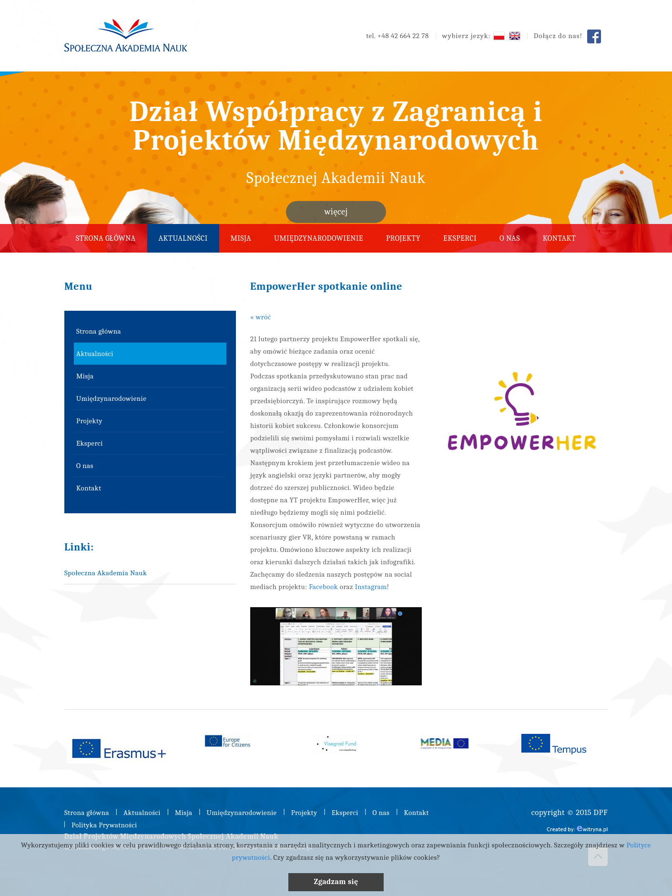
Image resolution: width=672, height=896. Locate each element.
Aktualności (183, 238)
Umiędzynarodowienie (318, 238)
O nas (509, 238)
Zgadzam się (336, 881)
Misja (241, 238)
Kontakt (559, 238)
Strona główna (106, 238)
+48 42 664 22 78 (403, 35)
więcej (335, 212)
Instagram (371, 586)
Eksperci (460, 238)
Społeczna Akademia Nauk (105, 573)
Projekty (403, 238)
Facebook (323, 586)
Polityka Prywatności (104, 825)
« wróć (260, 317)
